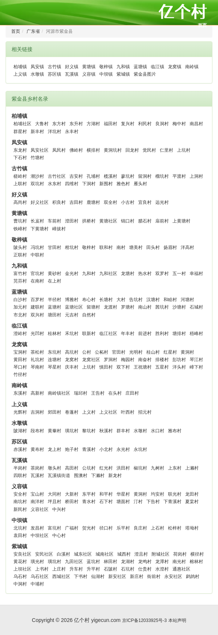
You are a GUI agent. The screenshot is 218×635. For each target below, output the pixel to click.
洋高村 (187, 247)
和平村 (106, 494)
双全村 (110, 202)
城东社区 (83, 554)
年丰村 (127, 333)
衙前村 (154, 576)
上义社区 (108, 412)
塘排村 (179, 333)
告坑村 (136, 299)
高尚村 (20, 202)
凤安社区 (40, 150)
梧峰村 (196, 333)
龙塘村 (127, 273)
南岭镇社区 (59, 393)
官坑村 (37, 273)
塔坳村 (192, 528)
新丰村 (37, 131)
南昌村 (196, 123)
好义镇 (71, 66)
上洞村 (196, 176)
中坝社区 (40, 535)
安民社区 (44, 554)
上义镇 (20, 74)
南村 (120, 247)
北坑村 (20, 528)
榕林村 (196, 561)
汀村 (138, 501)
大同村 (54, 494)
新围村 (106, 183)
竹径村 (20, 374)
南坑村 (20, 501)
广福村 (71, 528)
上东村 (174, 468)
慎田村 (106, 367)
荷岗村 (180, 554)
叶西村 (127, 412)
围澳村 (80, 475)
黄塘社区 (108, 221)
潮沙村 (37, 176)
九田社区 (74, 561)
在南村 (37, 281)
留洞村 (145, 176)
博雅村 (71, 299)
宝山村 (37, 494)
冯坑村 (37, 247)
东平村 (89, 494)
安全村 (20, 494)
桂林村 (54, 333)
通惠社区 (181, 569)
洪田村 (123, 468)
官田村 (118, 352)
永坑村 (140, 449)
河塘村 (187, 299)
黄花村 (20, 561)
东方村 (59, 123)
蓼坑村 (127, 176)
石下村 (106, 501)
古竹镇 (54, 66)
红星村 (170, 352)
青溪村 (89, 449)
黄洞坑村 (113, 150)
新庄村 (136, 576)
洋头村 (179, 367)
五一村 (179, 273)
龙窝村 (71, 359)
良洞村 (162, 123)
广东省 (33, 31)
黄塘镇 (89, 66)
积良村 (59, 202)
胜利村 (162, 333)
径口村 (106, 528)
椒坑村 (140, 468)
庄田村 (132, 393)
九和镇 (123, 66)
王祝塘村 (143, 367)
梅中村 (179, 123)
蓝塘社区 (74, 307)
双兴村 (37, 315)
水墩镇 (37, 74)
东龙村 (20, 150)
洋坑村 (54, 131)
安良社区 (22, 554)
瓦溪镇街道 (59, 475)
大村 (120, 299)
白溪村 (63, 554)
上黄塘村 (181, 221)
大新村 (71, 494)
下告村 (153, 501)
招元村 (145, 412)
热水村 (145, 273)
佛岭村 (76, 150)
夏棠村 (192, 501)
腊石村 (145, 221)
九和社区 (108, 273)
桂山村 (153, 352)
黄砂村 (54, 273)
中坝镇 (106, 74)
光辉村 (20, 412)
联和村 (106, 247)
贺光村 (89, 528)
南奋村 (145, 359)
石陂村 (110, 569)
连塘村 (54, 359)
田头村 (153, 247)
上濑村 (192, 468)
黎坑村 (89, 430)
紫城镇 (123, 74)
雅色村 (123, 183)
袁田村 (20, 535)
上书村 (42, 569)
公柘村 (101, 352)
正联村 (20, 255)
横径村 (197, 554)
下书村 (80, 576)
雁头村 (140, 183)
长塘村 (106, 299)
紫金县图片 (145, 74)
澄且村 (141, 554)
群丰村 (123, 430)
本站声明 (177, 620)
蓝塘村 (54, 307)
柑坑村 (71, 247)
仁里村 (166, 150)
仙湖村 (98, 576)
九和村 (89, 273)
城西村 (124, 554)
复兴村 (127, 123)
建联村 (37, 307)
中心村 (59, 535)
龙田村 (192, 494)
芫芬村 (20, 281)
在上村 (54, 281)
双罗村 (162, 273)
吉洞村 (37, 412)
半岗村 (20, 468)
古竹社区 (57, 176)
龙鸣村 (145, 561)
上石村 (157, 528)
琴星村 (54, 367)
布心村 (89, 299)
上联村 (20, 183)
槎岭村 (20, 176)
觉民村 (149, 150)
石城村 (196, 307)
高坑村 (71, 352)
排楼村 (162, 359)
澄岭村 (20, 333)
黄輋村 (54, 430)
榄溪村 (110, 176)
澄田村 (71, 221)
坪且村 (54, 501)
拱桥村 (89, 221)
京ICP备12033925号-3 (144, 620)
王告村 (98, 393)
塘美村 (136, 247)
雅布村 (174, 430)
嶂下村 (196, 367)
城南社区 (104, 554)
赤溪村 (20, 449)
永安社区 (173, 576)
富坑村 (54, 528)
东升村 (76, 123)
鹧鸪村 (192, 576)
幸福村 (196, 273)
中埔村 (37, 584)
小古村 (127, 202)
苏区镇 (54, 74)
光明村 (136, 352)
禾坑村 (71, 333)
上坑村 (183, 150)
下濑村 (98, 475)
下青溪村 (172, 501)
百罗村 (37, 299)
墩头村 (54, 468)
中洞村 (20, 584)
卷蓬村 (71, 412)
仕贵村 (145, 569)
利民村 (145, 123)
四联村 (20, 475)
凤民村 (59, 150)
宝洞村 (20, 352)
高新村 (37, 393)
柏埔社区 (22, 123)
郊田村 (54, 412)
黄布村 (37, 449)
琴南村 (37, 367)
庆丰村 (71, 367)
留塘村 (93, 307)
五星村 (162, 367)
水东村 (54, 183)
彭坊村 (179, 359)
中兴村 (59, 509)
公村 (86, 352)
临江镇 (157, 66)
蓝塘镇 (140, 66)
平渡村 (179, 176)
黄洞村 (187, 352)
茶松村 (37, 352)
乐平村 (123, 528)
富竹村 (20, 273)
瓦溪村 (37, 475)
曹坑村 (20, 221)
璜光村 (37, 561)
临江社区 (108, 333)
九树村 (157, 468)
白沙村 (20, 299)
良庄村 (140, 528)
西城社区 (61, 576)
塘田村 (54, 315)
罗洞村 (110, 359)
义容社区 (40, 509)
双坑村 (37, 183)
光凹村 (37, 333)
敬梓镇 (106, 66)
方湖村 (93, 123)
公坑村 (89, 468)
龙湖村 (127, 561)
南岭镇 (192, 66)
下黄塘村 (40, 228)
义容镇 (89, 74)
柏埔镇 (20, 66)
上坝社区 (22, 569)
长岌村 (37, 221)
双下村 (123, 367)
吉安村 (76, 176)
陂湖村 (20, 430)
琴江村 (196, 359)
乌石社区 (40, 576)
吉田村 (76, 202)
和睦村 (170, 299)
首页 (202, 25)
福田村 (110, 123)
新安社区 (117, 576)
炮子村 (71, 449)
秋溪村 (106, 430)
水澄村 (162, 569)
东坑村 (54, 352)
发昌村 (37, 528)
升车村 (76, 569)
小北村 (106, 449)
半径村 (54, 299)
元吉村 (71, 315)
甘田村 (54, 247)
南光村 (179, 561)
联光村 (174, 494)
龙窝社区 (91, 359)
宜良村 (145, 202)
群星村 (20, 131)
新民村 (20, 509)
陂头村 (20, 247)
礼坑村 (37, 359)
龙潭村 (162, 561)
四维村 (71, 183)
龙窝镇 (174, 66)
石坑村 (127, 569)
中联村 (37, 255)
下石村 (20, 157)
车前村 (54, 221)
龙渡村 (110, 307)
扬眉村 (170, 247)
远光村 (162, 202)
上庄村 (59, 569)
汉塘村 (153, 299)
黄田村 (20, 359)
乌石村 (20, 576)
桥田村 (71, 501)
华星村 (123, 494)
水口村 (157, 430)
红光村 (106, 468)
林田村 (110, 561)
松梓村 (174, 528)
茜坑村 (162, 307)
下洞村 (89, 183)
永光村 (123, 449)
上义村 (89, 412)
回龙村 (132, 150)
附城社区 (160, 554)
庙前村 (162, 221)
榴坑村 (162, 176)
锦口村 (127, 221)
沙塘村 (179, 307)
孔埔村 (93, 176)
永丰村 (71, 131)
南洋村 (37, 501)
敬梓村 (89, 247)
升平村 (93, 569)
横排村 (93, 150)
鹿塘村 (93, 202)
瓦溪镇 (71, 74)
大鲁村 (42, 123)
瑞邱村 (80, 393)
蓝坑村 (93, 561)
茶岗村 (37, 468)
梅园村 (127, 359)
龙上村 (54, 449)
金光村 (71, 273)
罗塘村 (127, 307)
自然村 (89, 315)
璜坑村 (71, 430)
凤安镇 (37, 66)
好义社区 (40, 202)
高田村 (71, 468)
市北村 (20, 315)
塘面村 (123, 501)
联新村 (89, 333)
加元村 (20, 307)
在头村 (115, 393)
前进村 (145, 333)
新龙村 (115, 475)
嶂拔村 (59, 228)
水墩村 (140, 430)
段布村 (37, 430)
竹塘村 (37, 157)
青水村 (89, 501)
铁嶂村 (20, 228)
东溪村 (20, 393)
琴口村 (20, 367)
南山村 (145, 307)
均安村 (157, 494)
